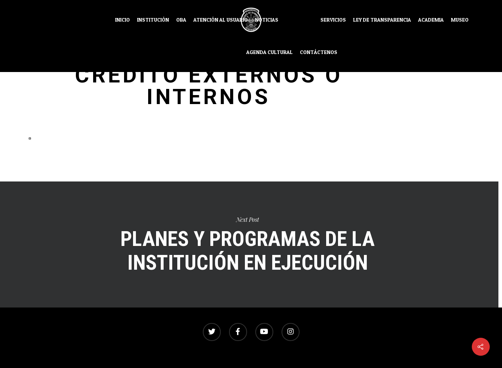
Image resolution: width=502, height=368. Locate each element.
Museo (460, 20)
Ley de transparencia (382, 20)
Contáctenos (318, 52)
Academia (431, 20)
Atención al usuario (220, 20)
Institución (153, 20)
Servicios (333, 20)
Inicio (122, 20)
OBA (181, 20)
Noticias (266, 20)
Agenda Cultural (269, 52)
